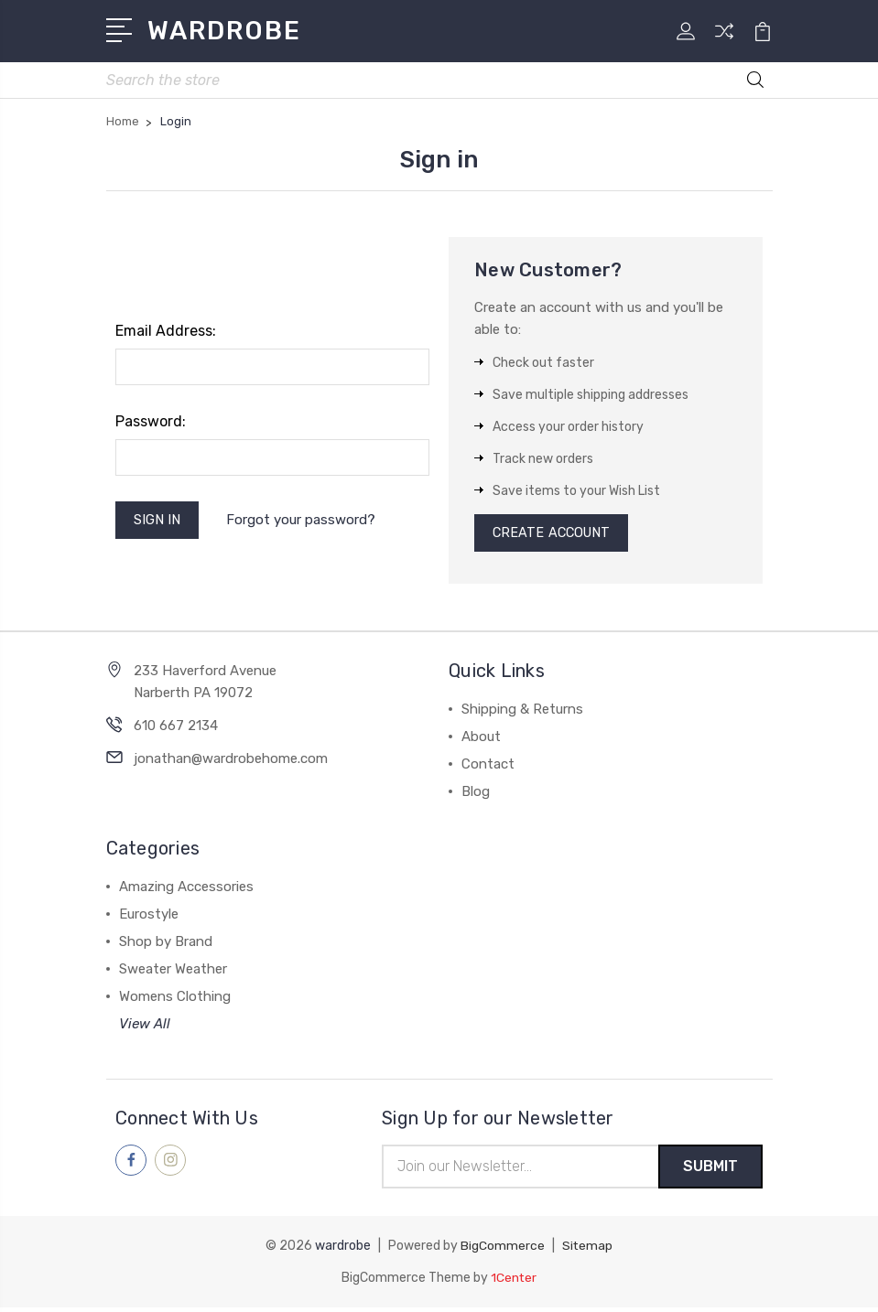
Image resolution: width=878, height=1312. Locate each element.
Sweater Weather (173, 973)
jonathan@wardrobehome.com (231, 763)
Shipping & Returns (522, 713)
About (481, 741)
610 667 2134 (176, 730)
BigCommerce (503, 1251)
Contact (488, 768)
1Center (514, 1282)
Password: (150, 423)
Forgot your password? (304, 522)
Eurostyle (149, 918)
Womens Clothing (175, 1001)
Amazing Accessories (186, 891)
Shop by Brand (165, 946)
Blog (475, 796)
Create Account (554, 536)
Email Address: (165, 332)
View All (144, 1028)
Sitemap (587, 1251)
